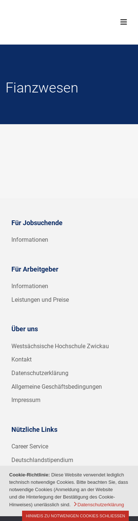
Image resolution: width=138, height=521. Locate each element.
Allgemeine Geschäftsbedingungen (56, 386)
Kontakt (21, 359)
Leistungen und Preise (40, 299)
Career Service (29, 446)
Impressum (25, 399)
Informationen (29, 239)
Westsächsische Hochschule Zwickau (60, 346)
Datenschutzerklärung (39, 373)
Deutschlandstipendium (42, 460)
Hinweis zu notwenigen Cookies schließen (75, 516)
